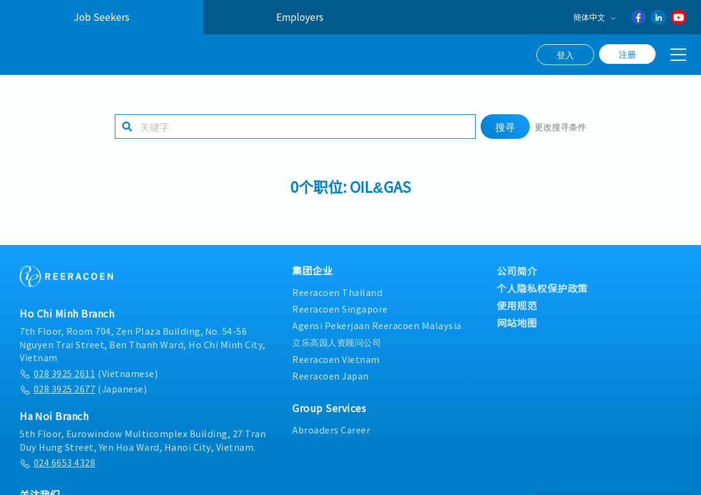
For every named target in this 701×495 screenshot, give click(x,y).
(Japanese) (83, 388)
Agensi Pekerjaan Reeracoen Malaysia (377, 325)
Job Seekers (102, 17)
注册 (627, 54)
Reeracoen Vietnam (336, 359)
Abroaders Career (331, 429)
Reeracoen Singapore (340, 308)
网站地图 (517, 322)
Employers (299, 17)
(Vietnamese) (89, 373)
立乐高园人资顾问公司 (336, 341)
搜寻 (505, 126)
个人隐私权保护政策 (542, 288)
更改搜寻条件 (560, 126)
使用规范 (517, 305)
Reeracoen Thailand (337, 292)
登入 (565, 55)
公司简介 (517, 271)
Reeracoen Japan (330, 375)
